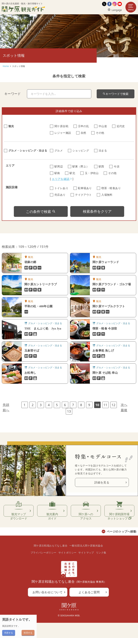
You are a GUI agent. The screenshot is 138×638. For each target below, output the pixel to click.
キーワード (12, 94)
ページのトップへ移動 (121, 547)
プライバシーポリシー (43, 567)
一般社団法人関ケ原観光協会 (86, 561)
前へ (6, 410)
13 (69, 411)
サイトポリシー (67, 567)
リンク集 (101, 567)
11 (105, 405)
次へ (124, 405)
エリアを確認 (60, 179)
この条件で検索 (41, 211)
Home (6, 66)
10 (97, 405)
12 (113, 405)
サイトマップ (86, 567)
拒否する (28, 632)
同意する (8, 632)
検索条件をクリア (97, 211)
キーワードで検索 (115, 94)
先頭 (6, 405)
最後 (124, 410)
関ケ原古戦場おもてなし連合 (50, 561)
